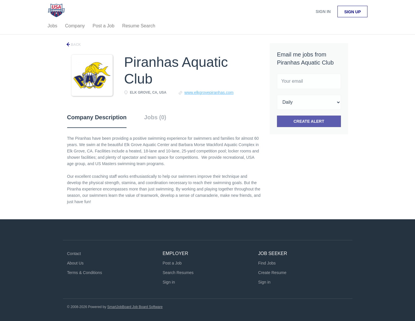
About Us (75, 263)
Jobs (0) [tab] (155, 117)
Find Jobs (267, 263)
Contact (74, 253)
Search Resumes (178, 272)
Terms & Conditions (84, 272)
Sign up (352, 12)
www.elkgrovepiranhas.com (208, 92)
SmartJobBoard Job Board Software (135, 307)
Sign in (323, 11)
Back (75, 45)
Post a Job (172, 263)
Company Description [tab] (97, 117)
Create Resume (272, 272)
